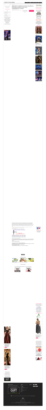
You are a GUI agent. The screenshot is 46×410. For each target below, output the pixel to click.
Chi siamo (22, 388)
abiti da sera (26, 262)
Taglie (35, 2)
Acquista (31, 10)
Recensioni (40, 2)
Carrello (29, 2)
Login (37, 2)
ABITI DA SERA (13, 4)
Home (26, 2)
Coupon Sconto (22, 390)
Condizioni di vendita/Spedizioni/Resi (24, 387)
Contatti (32, 2)
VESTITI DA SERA (9, 2)
